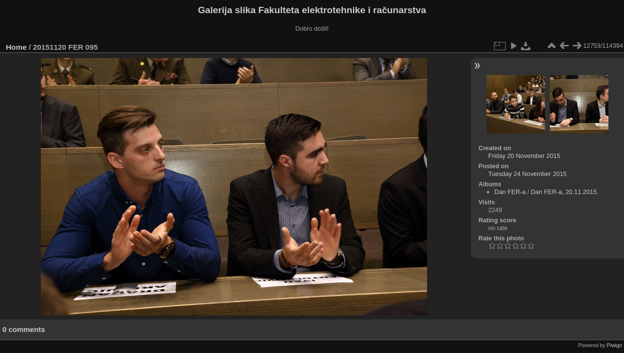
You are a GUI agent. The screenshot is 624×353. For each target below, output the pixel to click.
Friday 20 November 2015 (524, 155)
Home (16, 47)
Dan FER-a (510, 192)
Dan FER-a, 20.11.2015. (565, 192)
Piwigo (614, 345)
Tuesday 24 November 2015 (527, 173)
